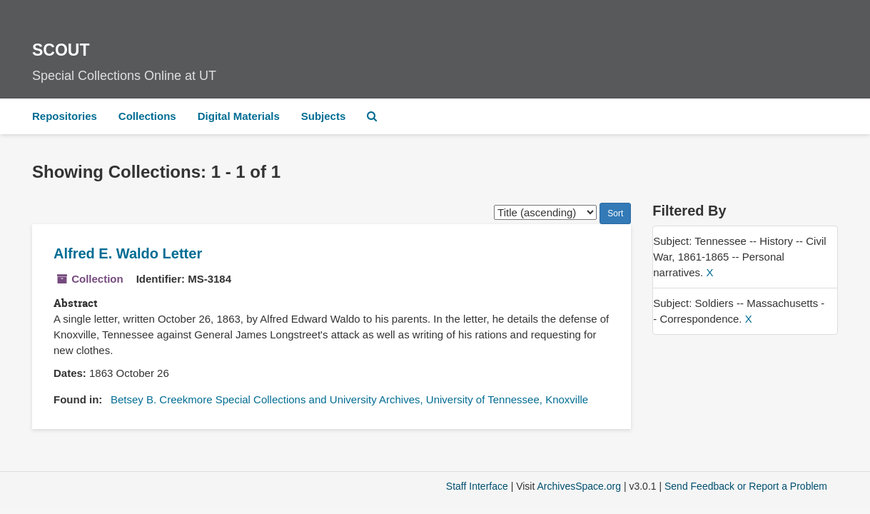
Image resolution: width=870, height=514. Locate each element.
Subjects (323, 116)
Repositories (64, 116)
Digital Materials (239, 116)
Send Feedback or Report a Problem (745, 486)
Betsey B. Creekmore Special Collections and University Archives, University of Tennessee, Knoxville (349, 399)
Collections (147, 116)
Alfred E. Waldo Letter (128, 253)
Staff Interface (477, 486)
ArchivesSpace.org (579, 486)
